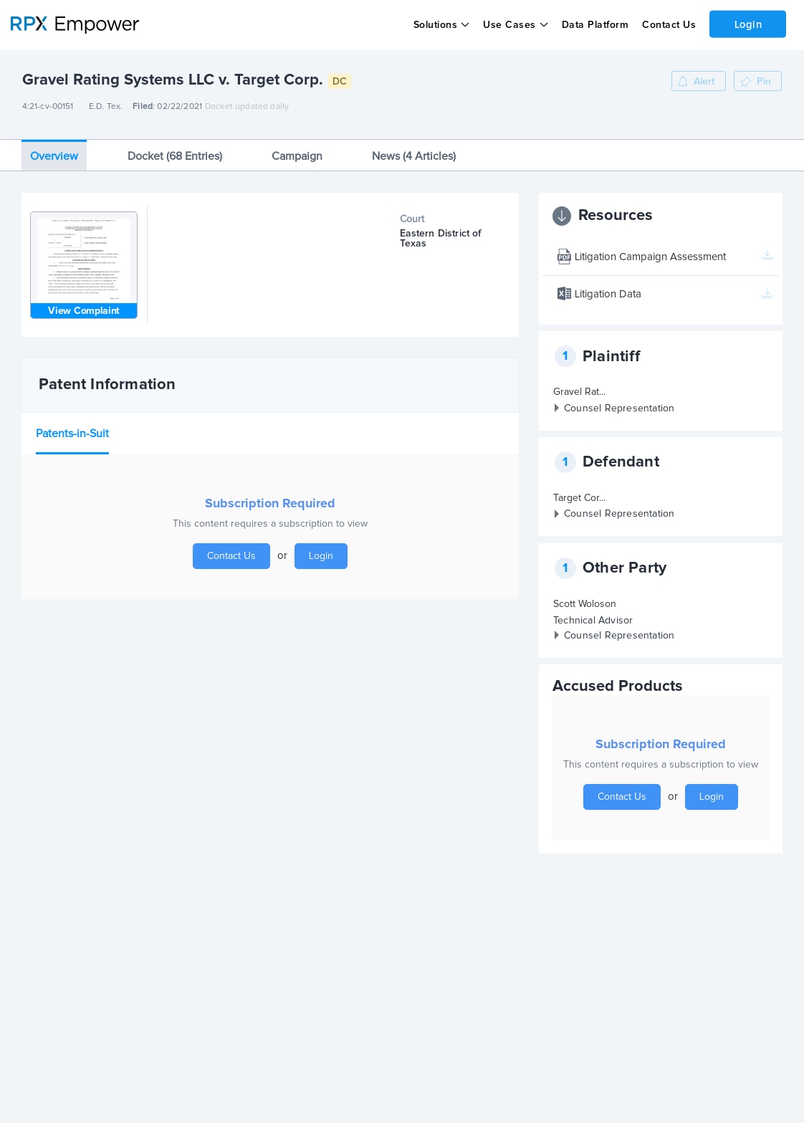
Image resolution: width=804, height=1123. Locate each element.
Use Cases (509, 25)
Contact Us (668, 25)
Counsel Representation (619, 403)
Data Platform (594, 25)
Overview (54, 151)
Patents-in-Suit (72, 428)
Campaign (297, 151)
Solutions (435, 25)
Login (747, 24)
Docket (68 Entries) (175, 151)
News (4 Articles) (414, 151)
